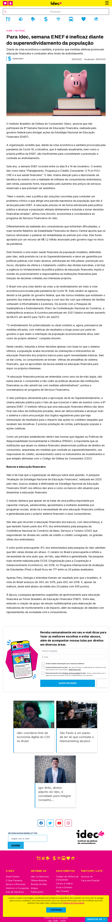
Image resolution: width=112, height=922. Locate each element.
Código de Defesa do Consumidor (67, 869)
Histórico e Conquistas (17, 879)
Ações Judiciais (64, 890)
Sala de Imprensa (15, 883)
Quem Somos (12, 867)
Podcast (35, 890)
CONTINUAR (56, 910)
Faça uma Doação (90, 871)
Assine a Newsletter (41, 886)
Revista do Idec (39, 875)
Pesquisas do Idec (65, 886)
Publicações (37, 883)
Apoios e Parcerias (15, 875)
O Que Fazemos (14, 871)
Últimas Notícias (39, 871)
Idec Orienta (62, 882)
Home (9, 30)
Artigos (34, 879)
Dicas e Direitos (64, 878)
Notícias (20, 30)
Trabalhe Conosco (15, 886)
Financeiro (18, 58)
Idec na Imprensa (40, 867)
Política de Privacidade (73, 903)
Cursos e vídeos (64, 874)
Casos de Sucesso (65, 893)
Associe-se (87, 867)
